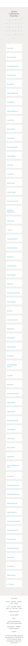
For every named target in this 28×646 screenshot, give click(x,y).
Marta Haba (10, 48)
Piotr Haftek (10, 84)
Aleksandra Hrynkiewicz (13, 521)
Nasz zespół (13, 606)
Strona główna (14, 598)
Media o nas (8, 608)
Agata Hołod (10, 456)
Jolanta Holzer (11, 438)
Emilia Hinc (10, 384)
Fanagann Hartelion (12, 239)
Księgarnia (14, 631)
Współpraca (18, 626)
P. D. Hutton (10, 584)
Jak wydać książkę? (14, 615)
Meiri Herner (10, 329)
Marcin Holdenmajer (12, 420)
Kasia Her (9, 311)
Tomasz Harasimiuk (12, 201)
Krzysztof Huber (11, 539)
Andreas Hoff (10, 411)
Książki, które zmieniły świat (14, 621)
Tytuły (11, 603)
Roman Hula (10, 557)
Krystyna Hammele (12, 147)
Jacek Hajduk (10, 102)
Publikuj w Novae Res (14, 611)
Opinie (14, 618)
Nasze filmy (15, 608)
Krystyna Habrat (11, 57)
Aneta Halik (10, 120)
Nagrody (19, 606)
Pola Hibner (10, 356)
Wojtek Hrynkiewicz (12, 530)
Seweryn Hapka (11, 192)
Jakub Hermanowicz (12, 320)
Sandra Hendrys (11, 302)
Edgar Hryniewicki (12, 503)
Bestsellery (19, 601)
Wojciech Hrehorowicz (13, 485)
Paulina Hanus (11, 183)
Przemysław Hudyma (13, 548)
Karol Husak (10, 566)
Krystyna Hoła (11, 447)
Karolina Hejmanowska (13, 293)
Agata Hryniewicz (12, 512)
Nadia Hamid (10, 138)
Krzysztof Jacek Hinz (13, 393)
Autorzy (16, 603)
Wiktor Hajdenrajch (12, 93)
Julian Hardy (10, 221)
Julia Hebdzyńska (12, 266)
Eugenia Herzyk (11, 347)
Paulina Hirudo (11, 402)
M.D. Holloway (11, 429)
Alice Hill (9, 375)
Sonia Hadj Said (11, 75)
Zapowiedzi (13, 601)
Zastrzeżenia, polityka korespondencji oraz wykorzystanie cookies (14, 641)
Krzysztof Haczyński (12, 66)
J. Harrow (9, 230)
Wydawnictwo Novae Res (14, 2)
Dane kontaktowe (10, 626)
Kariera (20, 608)
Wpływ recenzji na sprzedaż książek (14, 623)
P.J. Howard (10, 476)
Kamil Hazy (10, 257)
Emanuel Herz (11, 338)
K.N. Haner (10, 165)
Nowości (8, 601)
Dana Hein (10, 284)
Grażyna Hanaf (11, 156)
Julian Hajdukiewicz (12, 111)
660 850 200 (18, 637)
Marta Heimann (11, 275)
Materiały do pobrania (14, 628)
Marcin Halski (11, 129)
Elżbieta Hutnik (11, 575)
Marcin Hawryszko (12, 248)
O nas (8, 606)
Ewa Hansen (10, 174)
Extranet (16, 642)
